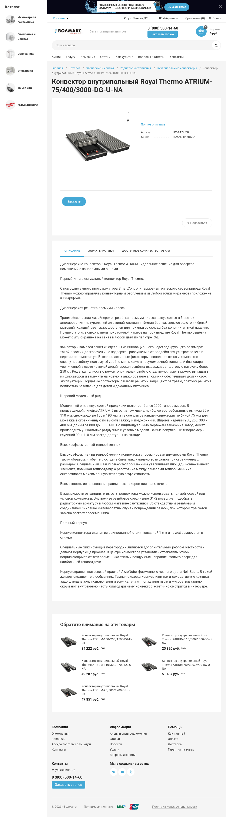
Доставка (175, 744)
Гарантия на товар (181, 749)
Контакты (176, 57)
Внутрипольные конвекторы (177, 68)
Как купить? (124, 57)
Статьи (105, 57)
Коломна (59, 18)
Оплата (173, 739)
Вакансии (58, 739)
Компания (88, 57)
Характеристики (101, 250)
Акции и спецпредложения (128, 733)
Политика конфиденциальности (174, 806)
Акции (56, 57)
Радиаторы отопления (135, 68)
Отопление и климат (100, 68)
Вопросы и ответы (151, 57)
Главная (57, 68)
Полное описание (153, 124)
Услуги (71, 57)
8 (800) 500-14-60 (162, 28)
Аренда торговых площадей (71, 744)
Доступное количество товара (146, 250)
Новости (116, 744)
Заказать (74, 201)
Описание (72, 250)
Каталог (12, 7)
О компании (60, 733)
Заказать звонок (163, 34)
